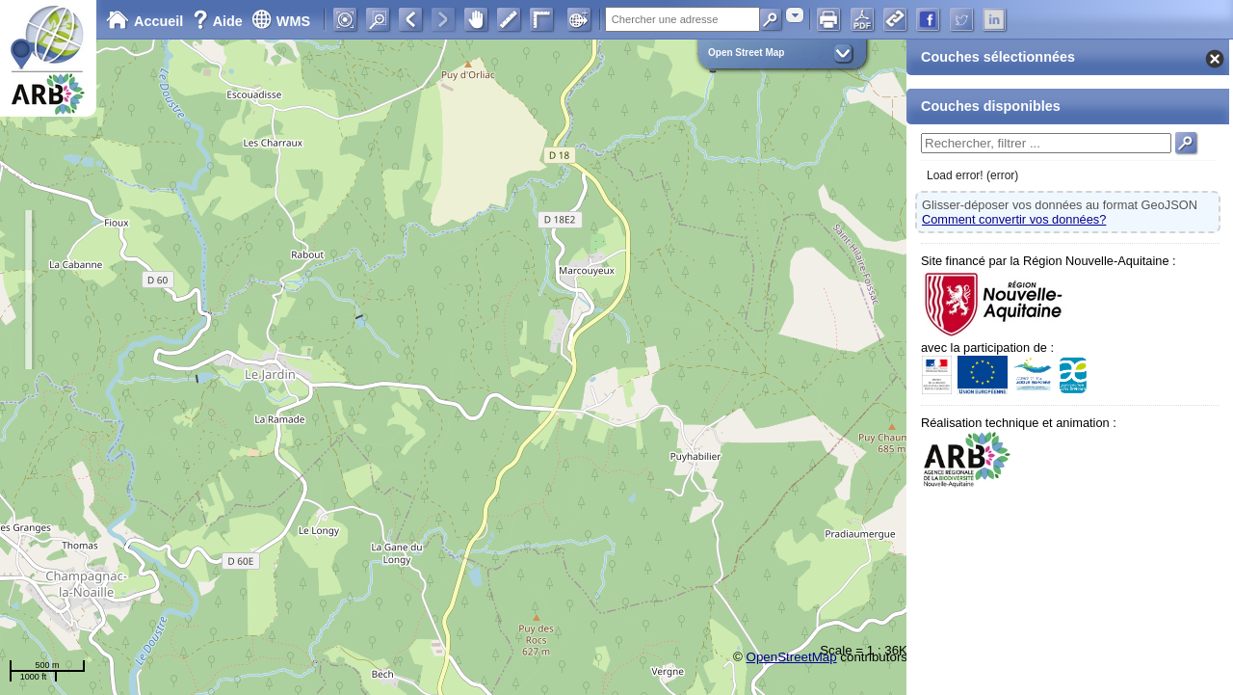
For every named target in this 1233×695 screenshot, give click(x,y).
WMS (280, 21)
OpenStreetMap (792, 657)
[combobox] (794, 15)
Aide (220, 21)
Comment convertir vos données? (1014, 219)
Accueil (144, 21)
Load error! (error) (972, 175)
